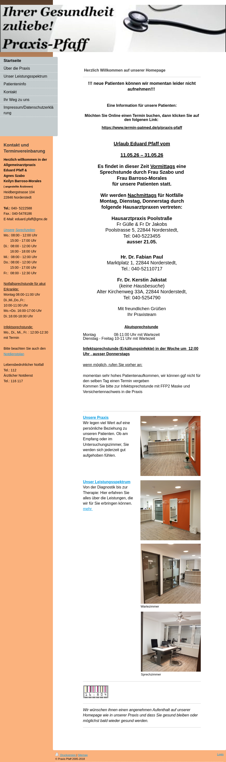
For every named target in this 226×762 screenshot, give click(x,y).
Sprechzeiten (25, 230)
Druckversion (65, 755)
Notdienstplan (14, 354)
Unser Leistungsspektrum (106, 482)
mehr (87, 509)
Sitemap (83, 755)
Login (220, 754)
